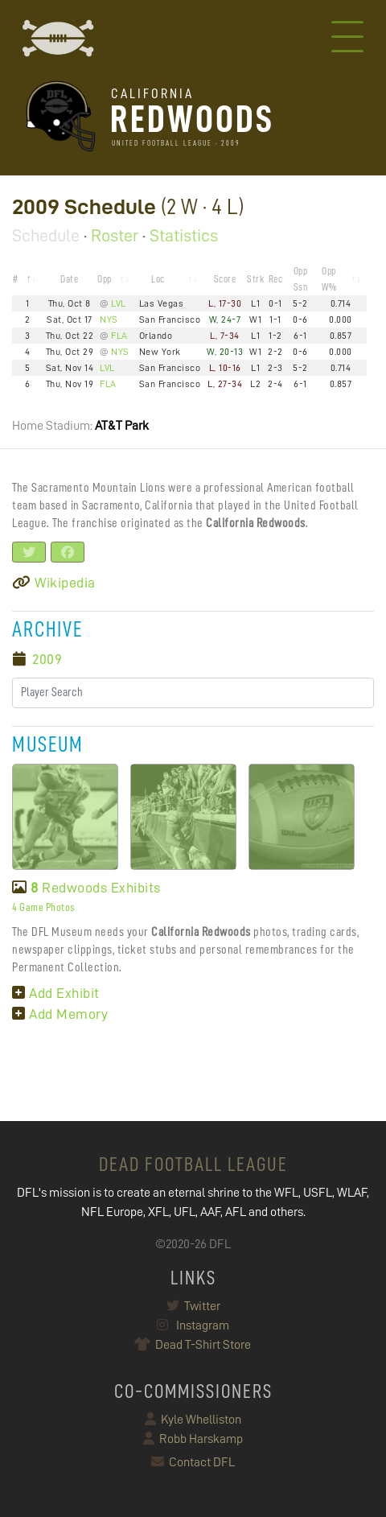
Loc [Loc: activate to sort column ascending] (158, 279)
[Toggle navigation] (347, 39)
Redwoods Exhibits (86, 887)
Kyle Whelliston (193, 1419)
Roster (114, 236)
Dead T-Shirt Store (193, 1344)
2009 (47, 659)
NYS (109, 319)
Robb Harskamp (193, 1438)
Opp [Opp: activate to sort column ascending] (104, 279)
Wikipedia (54, 582)
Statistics (184, 236)
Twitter (193, 1306)
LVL (118, 303)
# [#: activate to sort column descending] (15, 279)
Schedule (46, 236)
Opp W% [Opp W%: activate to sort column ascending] (329, 279)
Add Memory (60, 1014)
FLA (119, 335)
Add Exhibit (56, 993)
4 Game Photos (43, 907)
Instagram (193, 1325)
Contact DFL (193, 1462)
